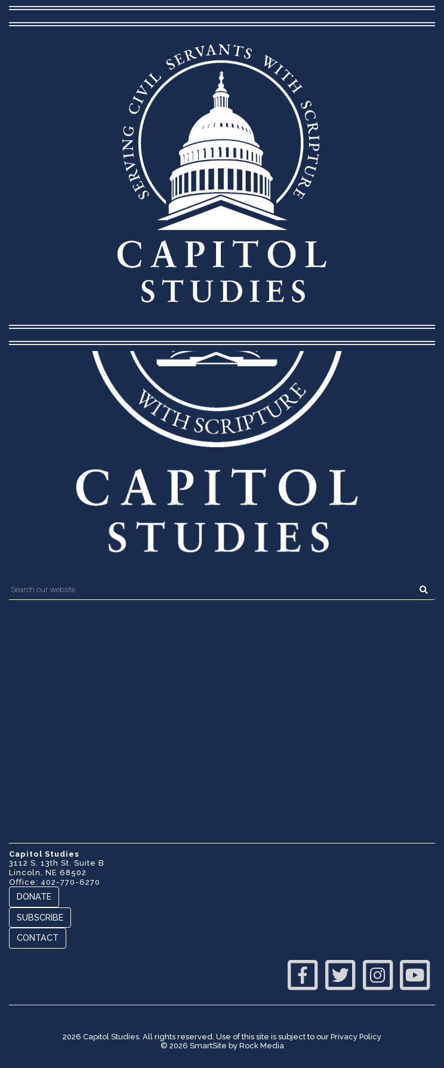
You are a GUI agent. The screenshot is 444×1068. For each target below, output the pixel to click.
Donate (34, 896)
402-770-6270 (70, 882)
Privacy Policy (356, 1036)
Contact (37, 937)
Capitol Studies (111, 1036)
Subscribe (40, 917)
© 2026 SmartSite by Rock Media (222, 1045)
